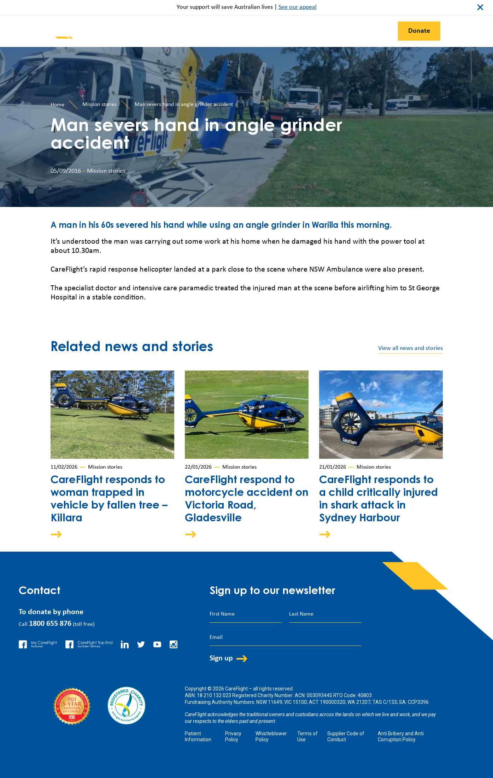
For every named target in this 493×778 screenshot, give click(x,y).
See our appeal (297, 7)
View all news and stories (410, 348)
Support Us (225, 31)
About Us (272, 31)
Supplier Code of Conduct (345, 736)
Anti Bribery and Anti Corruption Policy (401, 736)
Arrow (61, 534)
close (480, 7)
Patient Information (198, 736)
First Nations (362, 31)
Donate (419, 31)
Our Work (176, 31)
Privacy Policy (233, 736)
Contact (315, 31)
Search (462, 30)
